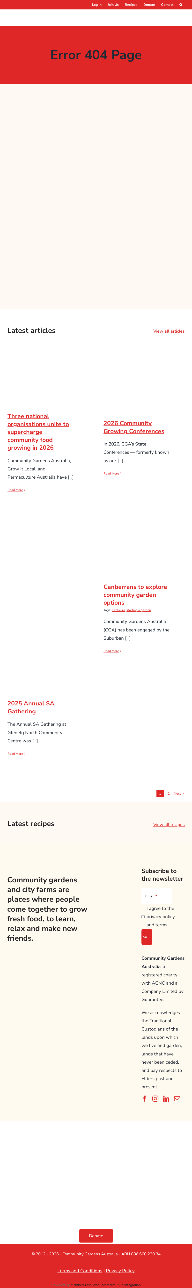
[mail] (177, 1099)
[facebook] (144, 1099)
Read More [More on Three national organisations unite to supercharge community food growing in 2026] (15, 490)
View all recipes (169, 824)
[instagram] (155, 1099)
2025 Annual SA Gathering (30, 707)
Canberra (118, 610)
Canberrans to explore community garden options (135, 595)
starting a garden (138, 610)
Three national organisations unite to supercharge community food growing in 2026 (38, 432)
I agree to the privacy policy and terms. (161, 916)
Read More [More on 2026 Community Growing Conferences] (111, 473)
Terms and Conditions (80, 1271)
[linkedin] (166, 1099)
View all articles (169, 331)
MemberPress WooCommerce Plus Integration (106, 1285)
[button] (181, 5)
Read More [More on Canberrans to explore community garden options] (111, 651)
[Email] (156, 896)
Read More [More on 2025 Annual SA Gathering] (15, 754)
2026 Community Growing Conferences (133, 427)
